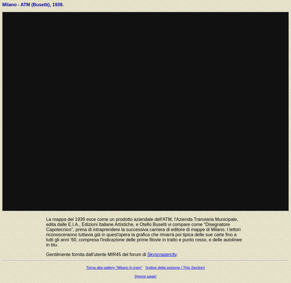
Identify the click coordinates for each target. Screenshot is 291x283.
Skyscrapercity (161, 254)
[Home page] (145, 276)
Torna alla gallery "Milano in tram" (114, 267)
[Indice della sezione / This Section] (175, 267)
